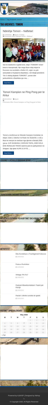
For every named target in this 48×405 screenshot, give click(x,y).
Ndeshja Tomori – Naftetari (18, 31)
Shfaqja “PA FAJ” (23, 275)
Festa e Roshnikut (22, 264)
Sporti (16, 35)
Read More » (8, 83)
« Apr (4, 335)
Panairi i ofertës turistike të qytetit (28, 296)
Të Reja (21, 35)
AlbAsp (37, 396)
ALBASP (20, 396)
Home (2, 20)
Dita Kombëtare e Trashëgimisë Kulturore (31, 254)
